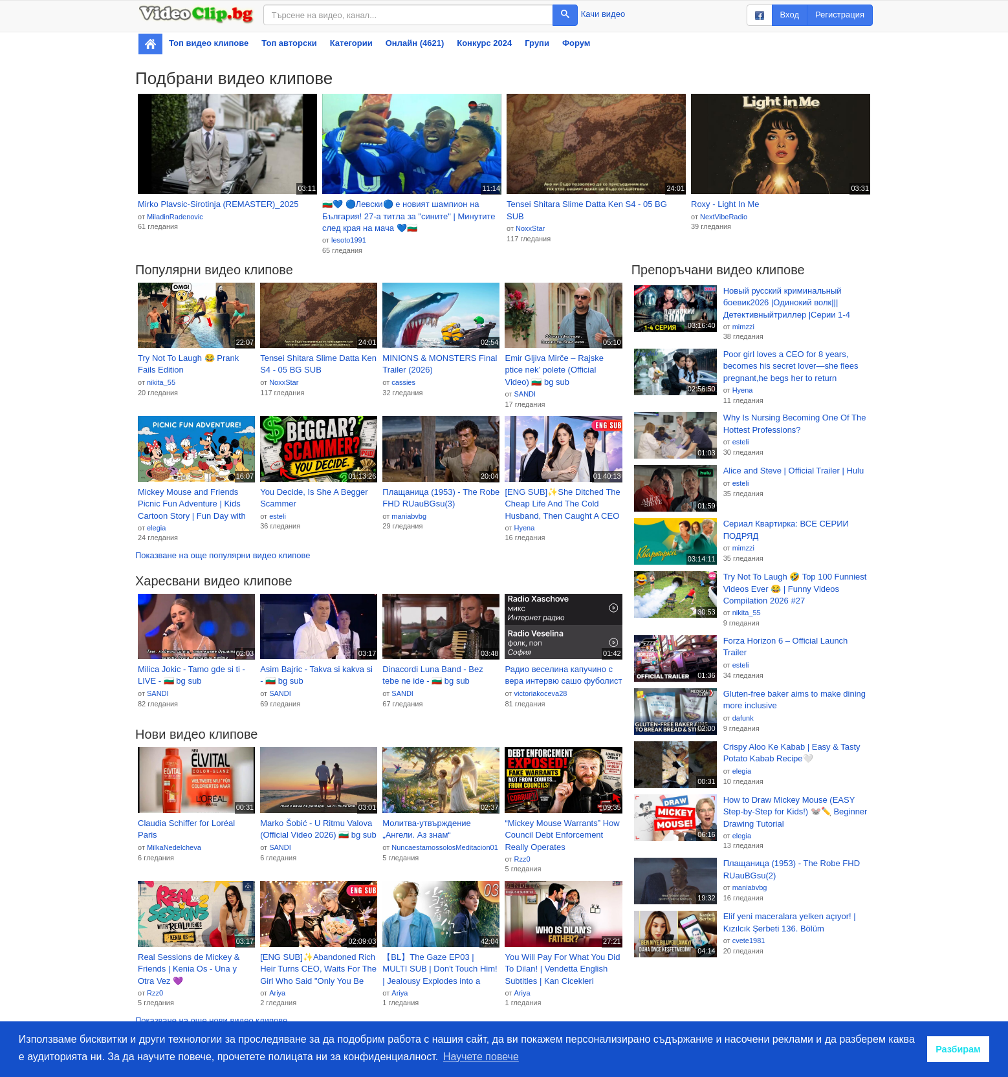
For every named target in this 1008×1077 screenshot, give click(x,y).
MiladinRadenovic (175, 217)
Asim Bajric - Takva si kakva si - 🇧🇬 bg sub (316, 675)
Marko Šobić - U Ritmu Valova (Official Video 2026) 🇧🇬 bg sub (318, 829)
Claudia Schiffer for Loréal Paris (186, 829)
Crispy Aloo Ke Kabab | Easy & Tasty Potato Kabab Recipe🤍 (791, 753)
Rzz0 (522, 859)
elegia (156, 528)
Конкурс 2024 (484, 43)
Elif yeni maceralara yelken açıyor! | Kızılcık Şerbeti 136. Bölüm (789, 922)
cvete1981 (748, 940)
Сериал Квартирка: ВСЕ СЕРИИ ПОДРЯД (786, 530)
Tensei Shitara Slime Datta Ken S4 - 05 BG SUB (587, 210)
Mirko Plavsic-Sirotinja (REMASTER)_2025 (218, 204)
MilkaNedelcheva (174, 847)
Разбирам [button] (958, 1049)
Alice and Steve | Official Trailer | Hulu (793, 470)
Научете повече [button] (481, 1056)
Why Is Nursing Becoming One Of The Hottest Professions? (794, 424)
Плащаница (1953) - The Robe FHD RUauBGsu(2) (791, 869)
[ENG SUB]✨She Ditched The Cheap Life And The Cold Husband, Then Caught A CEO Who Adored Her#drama (562, 504)
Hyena (524, 528)
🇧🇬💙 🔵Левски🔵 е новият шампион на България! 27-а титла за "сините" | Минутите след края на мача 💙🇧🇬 (409, 216)
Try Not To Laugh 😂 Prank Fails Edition (188, 364)
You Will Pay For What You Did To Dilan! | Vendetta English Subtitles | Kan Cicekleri (562, 969)
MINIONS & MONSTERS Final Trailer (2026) (439, 364)
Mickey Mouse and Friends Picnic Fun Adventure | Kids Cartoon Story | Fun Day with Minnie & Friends (192, 504)
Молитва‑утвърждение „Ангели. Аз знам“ (426, 829)
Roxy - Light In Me (725, 204)
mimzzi (743, 327)
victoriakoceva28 (540, 693)
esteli (277, 516)
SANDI (525, 394)
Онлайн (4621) (415, 43)
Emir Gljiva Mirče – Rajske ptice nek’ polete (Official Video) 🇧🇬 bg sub (554, 370)
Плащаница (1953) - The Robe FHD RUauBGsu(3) (440, 498)
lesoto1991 (348, 240)
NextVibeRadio (723, 217)
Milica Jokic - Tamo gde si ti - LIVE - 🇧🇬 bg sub (191, 675)
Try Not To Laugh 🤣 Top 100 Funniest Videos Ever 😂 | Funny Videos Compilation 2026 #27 (795, 588)
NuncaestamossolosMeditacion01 (444, 847)
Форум (576, 43)
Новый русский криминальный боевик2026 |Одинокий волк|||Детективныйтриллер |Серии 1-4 (786, 303)
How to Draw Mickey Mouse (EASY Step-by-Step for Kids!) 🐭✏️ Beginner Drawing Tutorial (795, 812)
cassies (403, 382)
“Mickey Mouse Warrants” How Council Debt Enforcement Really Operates (562, 835)
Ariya (277, 993)
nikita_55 (161, 382)
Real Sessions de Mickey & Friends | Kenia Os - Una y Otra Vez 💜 (189, 969)
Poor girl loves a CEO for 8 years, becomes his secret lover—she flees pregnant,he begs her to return (791, 366)
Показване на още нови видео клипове (211, 1020)
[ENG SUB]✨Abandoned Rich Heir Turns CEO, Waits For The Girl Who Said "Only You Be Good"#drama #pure (318, 969)
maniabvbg (408, 516)
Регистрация (839, 14)
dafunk (743, 718)
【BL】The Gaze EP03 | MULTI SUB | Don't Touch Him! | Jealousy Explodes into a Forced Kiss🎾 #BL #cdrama (439, 969)
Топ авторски (288, 43)
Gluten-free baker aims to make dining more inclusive (794, 700)
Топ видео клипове (208, 43)
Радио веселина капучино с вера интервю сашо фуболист (563, 675)
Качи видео (603, 14)
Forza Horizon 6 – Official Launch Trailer (785, 647)
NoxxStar (530, 228)
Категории (351, 43)
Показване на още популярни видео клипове (222, 555)
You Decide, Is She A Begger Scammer (313, 498)
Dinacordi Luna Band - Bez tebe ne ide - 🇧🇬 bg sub (432, 675)
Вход (789, 14)
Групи (537, 43)
